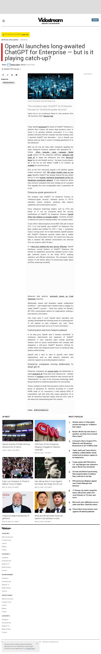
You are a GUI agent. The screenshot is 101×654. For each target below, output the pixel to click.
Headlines (5, 557)
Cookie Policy (30, 648)
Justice (4, 543)
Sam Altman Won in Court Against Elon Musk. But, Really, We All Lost (48, 482)
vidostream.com (54, 642)
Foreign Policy (6, 540)
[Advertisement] (50, 7)
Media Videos (6, 567)
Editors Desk (15, 65)
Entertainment (6, 561)
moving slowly (53, 371)
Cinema (4, 570)
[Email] (3, 75)
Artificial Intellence (41, 410)
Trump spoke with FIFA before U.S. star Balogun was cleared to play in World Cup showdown (85, 464)
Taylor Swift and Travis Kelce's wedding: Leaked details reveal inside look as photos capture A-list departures (85, 454)
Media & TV (5, 564)
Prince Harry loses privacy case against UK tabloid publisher (85, 510)
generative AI (37, 374)
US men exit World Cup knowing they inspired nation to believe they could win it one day (84, 474)
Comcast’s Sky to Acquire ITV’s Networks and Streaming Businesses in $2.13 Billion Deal (84, 443)
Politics (4, 550)
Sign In (95, 20)
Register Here (48, 116)
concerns (40, 377)
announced (43, 127)
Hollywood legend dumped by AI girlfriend (15, 517)
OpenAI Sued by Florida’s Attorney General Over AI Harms (16, 445)
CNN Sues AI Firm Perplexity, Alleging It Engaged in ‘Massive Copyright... (47, 447)
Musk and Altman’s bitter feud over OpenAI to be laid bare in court (49, 517)
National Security (7, 537)
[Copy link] (7, 75)
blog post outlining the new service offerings (49, 247)
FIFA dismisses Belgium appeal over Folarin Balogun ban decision (84, 483)
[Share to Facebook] (16, 75)
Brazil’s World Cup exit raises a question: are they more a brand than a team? (84, 434)
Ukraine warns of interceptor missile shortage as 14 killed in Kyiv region (84, 424)
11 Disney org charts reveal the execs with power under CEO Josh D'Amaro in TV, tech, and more (84, 494)
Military (4, 546)
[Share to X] (12, 75)
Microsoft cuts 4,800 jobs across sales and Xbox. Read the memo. (85, 503)
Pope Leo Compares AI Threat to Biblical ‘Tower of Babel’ (15, 482)
